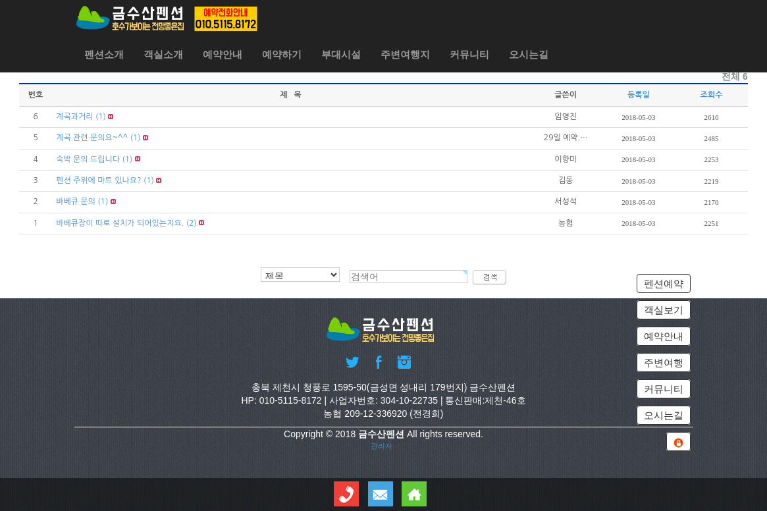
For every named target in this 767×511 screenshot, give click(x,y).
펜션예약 (663, 283)
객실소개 (163, 54)
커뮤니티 (469, 54)
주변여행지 (405, 54)
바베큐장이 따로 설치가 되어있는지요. (120, 223)
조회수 (712, 95)
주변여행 (663, 362)
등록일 (638, 95)
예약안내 (222, 54)
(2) (191, 223)
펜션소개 (104, 54)
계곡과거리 (74, 117)
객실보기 (663, 309)
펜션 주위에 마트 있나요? (98, 180)
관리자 (381, 446)
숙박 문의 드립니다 (88, 159)
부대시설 (341, 54)
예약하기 (282, 54)
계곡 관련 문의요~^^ (92, 138)
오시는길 (528, 54)
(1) (100, 117)
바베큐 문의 (75, 201)
